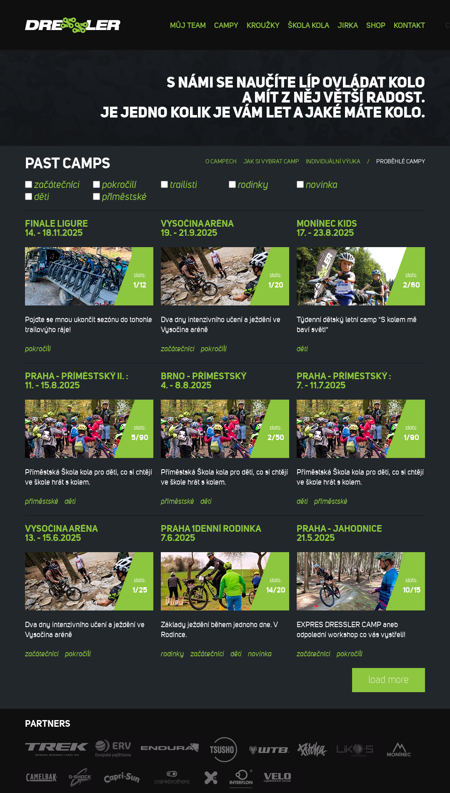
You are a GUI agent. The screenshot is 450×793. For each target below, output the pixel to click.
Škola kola (308, 25)
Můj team (188, 25)
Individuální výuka (333, 161)
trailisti (179, 185)
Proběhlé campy (400, 161)
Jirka (348, 25)
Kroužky (263, 25)
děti (37, 197)
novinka (317, 185)
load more (388, 680)
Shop (375, 25)
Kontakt (409, 25)
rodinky (248, 185)
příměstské (120, 197)
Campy (226, 25)
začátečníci (52, 185)
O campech (221, 161)
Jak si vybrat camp (271, 161)
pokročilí (114, 185)
